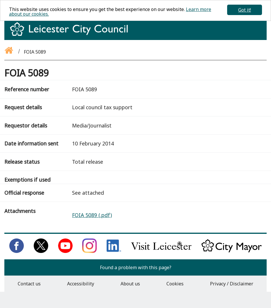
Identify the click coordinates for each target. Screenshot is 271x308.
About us (130, 283)
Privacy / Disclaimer (231, 283)
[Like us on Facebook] (16, 251)
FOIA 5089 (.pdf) (92, 215)
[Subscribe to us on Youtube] (65, 251)
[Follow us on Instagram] (89, 251)
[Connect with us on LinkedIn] (114, 251)
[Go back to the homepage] (9, 52)
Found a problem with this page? (135, 267)
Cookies (175, 283)
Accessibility (80, 283)
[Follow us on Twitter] (41, 251)
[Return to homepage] (71, 34)
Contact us (29, 283)
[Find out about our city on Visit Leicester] (161, 251)
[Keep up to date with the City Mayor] (231, 251)
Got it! (244, 10)
